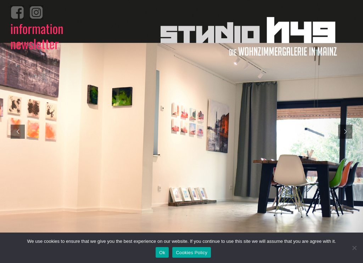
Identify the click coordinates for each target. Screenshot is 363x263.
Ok (162, 252)
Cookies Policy (191, 252)
